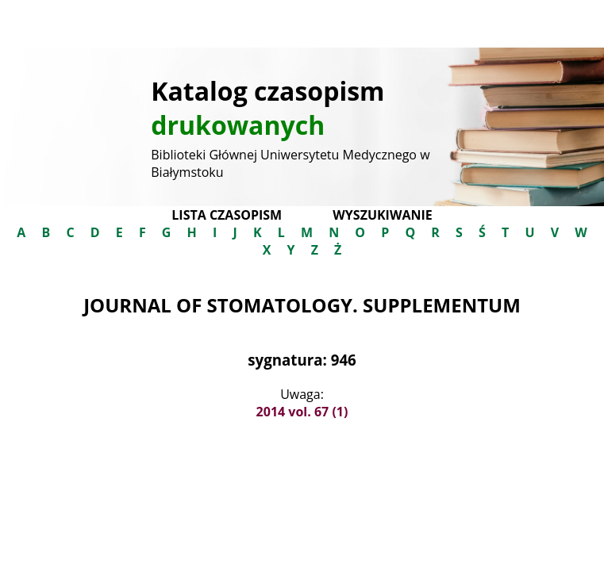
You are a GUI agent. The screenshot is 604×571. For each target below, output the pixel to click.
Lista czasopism (226, 215)
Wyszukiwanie (382, 215)
